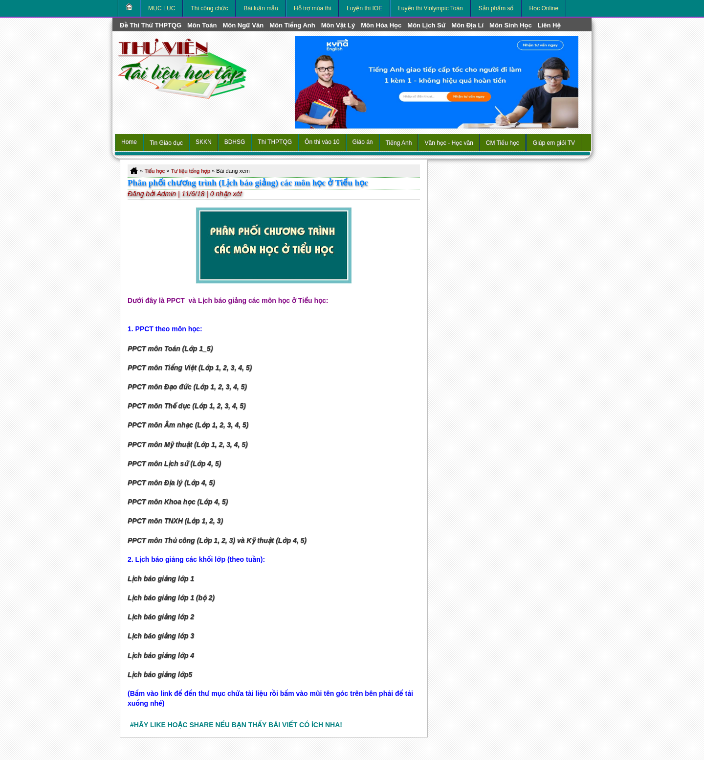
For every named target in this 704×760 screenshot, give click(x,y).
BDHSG (234, 141)
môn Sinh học (510, 25)
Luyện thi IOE (364, 8)
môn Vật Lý (338, 25)
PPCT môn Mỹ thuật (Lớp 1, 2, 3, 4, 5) (188, 444)
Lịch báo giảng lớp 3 (161, 636)
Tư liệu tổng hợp (190, 171)
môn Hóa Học (381, 25)
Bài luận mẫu (260, 8)
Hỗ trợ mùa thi (312, 8)
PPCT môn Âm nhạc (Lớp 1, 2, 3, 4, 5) (188, 425)
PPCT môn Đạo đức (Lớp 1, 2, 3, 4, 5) (187, 387)
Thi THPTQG (275, 141)
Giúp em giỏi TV (554, 142)
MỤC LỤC (161, 8)
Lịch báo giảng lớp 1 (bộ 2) (171, 597)
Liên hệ (549, 25)
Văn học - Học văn (448, 142)
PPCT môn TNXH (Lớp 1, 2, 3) (175, 521)
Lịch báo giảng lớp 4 (161, 655)
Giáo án (362, 141)
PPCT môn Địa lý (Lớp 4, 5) (171, 482)
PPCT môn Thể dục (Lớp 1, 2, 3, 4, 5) (187, 406)
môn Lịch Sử (426, 25)
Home (129, 141)
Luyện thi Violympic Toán (430, 8)
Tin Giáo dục (166, 142)
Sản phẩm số (496, 8)
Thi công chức (209, 8)
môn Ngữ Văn (243, 25)
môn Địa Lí (467, 25)
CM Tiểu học (502, 142)
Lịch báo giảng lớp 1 (161, 578)
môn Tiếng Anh (292, 25)
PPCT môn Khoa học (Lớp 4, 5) (178, 502)
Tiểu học (154, 171)
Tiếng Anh (399, 142)
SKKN (204, 141)
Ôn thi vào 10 (322, 141)
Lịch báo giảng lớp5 (160, 674)
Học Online (544, 8)
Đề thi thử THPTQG (150, 25)
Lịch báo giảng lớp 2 (161, 617)
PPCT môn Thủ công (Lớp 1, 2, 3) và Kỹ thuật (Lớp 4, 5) (217, 540)
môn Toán (202, 25)
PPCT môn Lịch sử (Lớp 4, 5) (174, 463)
